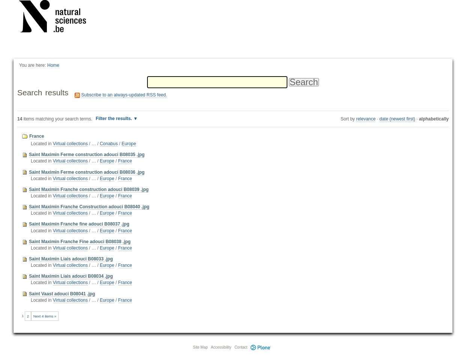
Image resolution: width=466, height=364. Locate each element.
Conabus (109, 143)
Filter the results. (114, 118)
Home (53, 65)
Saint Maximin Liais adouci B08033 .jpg (71, 259)
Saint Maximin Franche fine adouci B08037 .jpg (79, 224)
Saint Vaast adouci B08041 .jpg (62, 293)
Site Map (200, 347)
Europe (129, 143)
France (36, 136)
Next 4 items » (44, 316)
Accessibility (221, 347)
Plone (261, 347)
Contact (241, 347)
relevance (366, 119)
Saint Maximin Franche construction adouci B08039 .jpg (89, 189)
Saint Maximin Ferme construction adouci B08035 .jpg (86, 154)
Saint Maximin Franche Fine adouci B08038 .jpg (80, 241)
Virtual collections (70, 143)
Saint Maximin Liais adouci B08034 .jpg (71, 276)
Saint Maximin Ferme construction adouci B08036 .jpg (86, 172)
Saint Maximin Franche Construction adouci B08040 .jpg (89, 206)
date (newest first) (397, 119)
